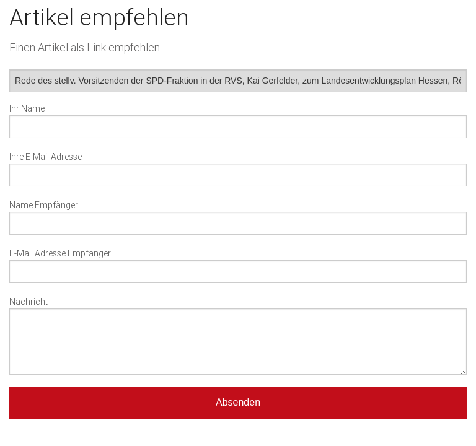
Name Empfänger (43, 205)
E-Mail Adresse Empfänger (60, 253)
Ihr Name (27, 108)
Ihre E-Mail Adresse (45, 156)
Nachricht (28, 301)
